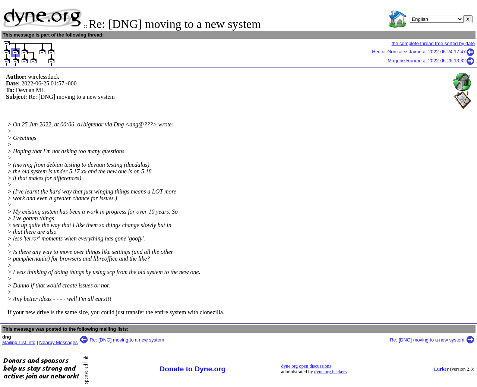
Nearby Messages (58, 342)
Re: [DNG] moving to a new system (127, 340)
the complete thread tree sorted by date (433, 43)
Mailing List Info (18, 342)
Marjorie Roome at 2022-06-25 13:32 (431, 60)
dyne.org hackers (330, 371)
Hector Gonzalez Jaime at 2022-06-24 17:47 (423, 51)
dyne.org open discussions (306, 366)
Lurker (441, 369)
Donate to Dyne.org (192, 369)
